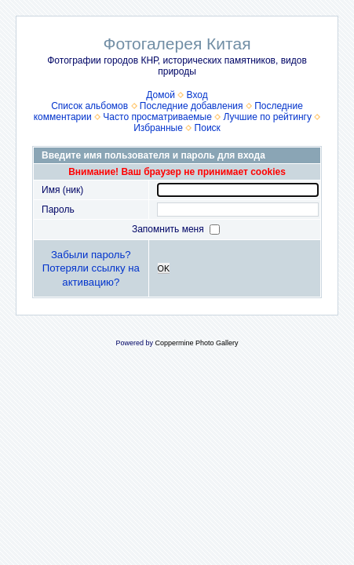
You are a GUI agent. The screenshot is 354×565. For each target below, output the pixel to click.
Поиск (208, 127)
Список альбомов (89, 105)
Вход (197, 94)
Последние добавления (191, 105)
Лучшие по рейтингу (268, 116)
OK (164, 268)
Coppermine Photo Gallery (196, 343)
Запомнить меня (169, 229)
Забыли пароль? (91, 255)
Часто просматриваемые (157, 116)
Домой (160, 94)
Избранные (158, 127)
